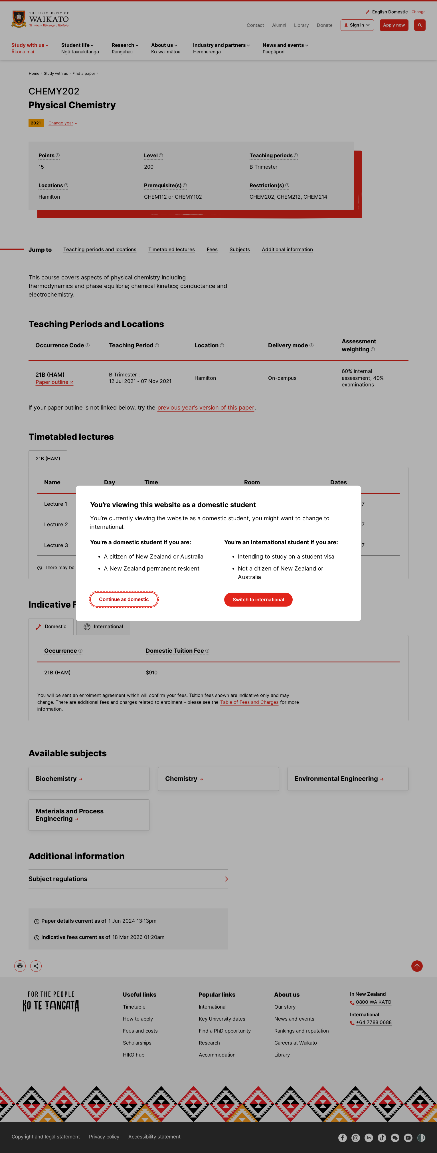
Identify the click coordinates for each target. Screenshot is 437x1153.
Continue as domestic (124, 599)
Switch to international (258, 599)
